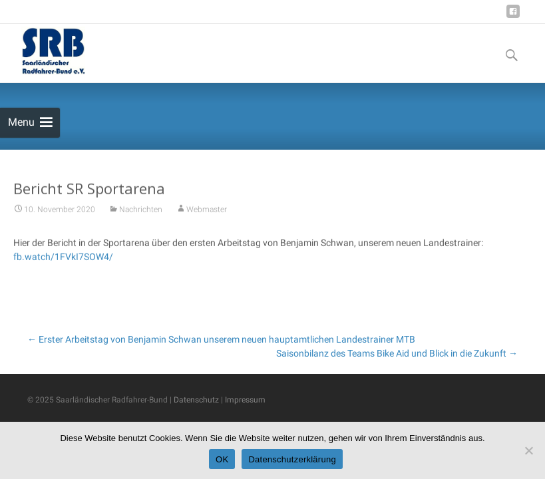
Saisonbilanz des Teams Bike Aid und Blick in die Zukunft (397, 353)
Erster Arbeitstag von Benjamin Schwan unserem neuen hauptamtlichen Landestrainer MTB (221, 339)
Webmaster (206, 212)
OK (222, 459)
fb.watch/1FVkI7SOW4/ (63, 259)
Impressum (245, 399)
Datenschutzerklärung (291, 459)
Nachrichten (140, 212)
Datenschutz (196, 399)
